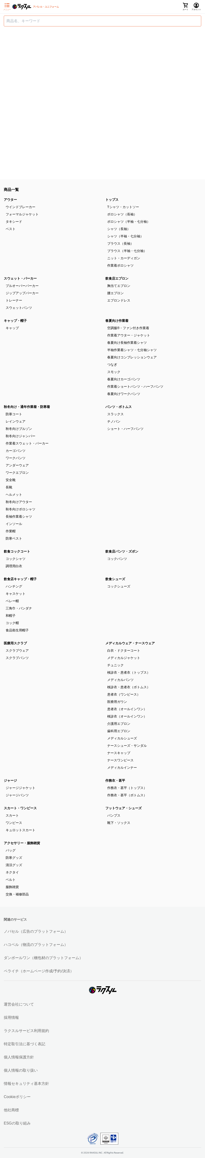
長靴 (9, 487)
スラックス (115, 414)
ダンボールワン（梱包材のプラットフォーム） (43, 958)
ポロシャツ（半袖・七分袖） (128, 221)
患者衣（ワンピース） (123, 694)
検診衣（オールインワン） (127, 716)
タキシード (14, 221)
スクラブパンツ (17, 658)
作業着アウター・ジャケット (128, 335)
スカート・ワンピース (20, 808)
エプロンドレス (118, 300)
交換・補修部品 (17, 894)
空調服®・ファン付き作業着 (128, 328)
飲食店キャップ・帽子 (20, 579)
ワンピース (14, 823)
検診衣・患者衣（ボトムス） (128, 687)
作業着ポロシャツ (120, 265)
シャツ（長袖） (118, 229)
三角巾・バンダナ (19, 608)
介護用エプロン (118, 724)
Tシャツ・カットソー (123, 207)
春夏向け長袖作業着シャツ (127, 342)
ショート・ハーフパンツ (125, 429)
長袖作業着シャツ (19, 516)
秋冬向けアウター (19, 502)
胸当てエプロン (118, 286)
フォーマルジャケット (22, 214)
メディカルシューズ (122, 738)
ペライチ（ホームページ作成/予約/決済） (39, 971)
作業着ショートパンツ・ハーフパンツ (135, 386)
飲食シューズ (115, 579)
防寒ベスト (14, 538)
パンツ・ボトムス (118, 407)
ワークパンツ (15, 458)
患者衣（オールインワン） (127, 709)
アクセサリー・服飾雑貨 (22, 843)
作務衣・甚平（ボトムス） (127, 795)
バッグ (11, 850)
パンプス (113, 815)
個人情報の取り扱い (21, 1070)
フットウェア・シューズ (123, 808)
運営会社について (19, 1004)
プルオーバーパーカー (22, 286)
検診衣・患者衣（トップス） (128, 672)
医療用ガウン (117, 702)
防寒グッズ (14, 858)
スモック (113, 372)
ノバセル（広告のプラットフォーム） (36, 931)
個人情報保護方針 (19, 1057)
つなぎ (112, 364)
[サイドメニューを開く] (7, 6)
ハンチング (14, 586)
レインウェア (15, 421)
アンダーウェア (17, 465)
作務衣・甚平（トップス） (127, 788)
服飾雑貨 (12, 887)
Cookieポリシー (17, 1097)
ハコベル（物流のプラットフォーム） (36, 945)
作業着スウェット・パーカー (27, 443)
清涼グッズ (14, 865)
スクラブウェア (17, 650)
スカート (12, 815)
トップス (112, 199)
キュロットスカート (20, 830)
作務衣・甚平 (115, 780)
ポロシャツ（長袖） (122, 214)
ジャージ (10, 780)
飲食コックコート (17, 551)
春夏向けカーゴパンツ (123, 379)
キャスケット (15, 594)
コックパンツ (117, 559)
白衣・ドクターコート (123, 650)
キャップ (12, 328)
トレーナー (14, 300)
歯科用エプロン (118, 731)
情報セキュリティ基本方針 (26, 1084)
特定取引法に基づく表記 (24, 1044)
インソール (14, 524)
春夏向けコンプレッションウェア (132, 357)
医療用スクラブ (15, 643)
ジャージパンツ (17, 795)
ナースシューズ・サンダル (127, 745)
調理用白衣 (14, 566)
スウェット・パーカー (20, 278)
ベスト (11, 229)
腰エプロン (115, 293)
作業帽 (11, 531)
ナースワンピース (120, 760)
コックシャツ (15, 559)
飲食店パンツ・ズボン (121, 551)
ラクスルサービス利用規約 (26, 1031)
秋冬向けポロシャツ (20, 509)
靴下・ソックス (118, 823)
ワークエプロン (17, 472)
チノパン (113, 421)
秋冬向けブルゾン (19, 429)
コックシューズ (118, 586)
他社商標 (11, 1110)
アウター (10, 199)
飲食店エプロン (116, 278)
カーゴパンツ (15, 451)
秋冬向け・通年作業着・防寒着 (27, 407)
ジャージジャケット (20, 788)
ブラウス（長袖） (120, 243)
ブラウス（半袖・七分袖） (127, 251)
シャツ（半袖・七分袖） (125, 236)
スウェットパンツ (19, 308)
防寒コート (14, 414)
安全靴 (11, 480)
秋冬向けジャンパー (20, 436)
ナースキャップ (118, 753)
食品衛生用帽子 (17, 630)
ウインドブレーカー (20, 207)
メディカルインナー (122, 767)
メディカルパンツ (120, 680)
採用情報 (11, 1017)
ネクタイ (12, 872)
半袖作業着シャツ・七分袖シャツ (132, 350)
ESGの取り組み (17, 1123)
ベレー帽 (12, 601)
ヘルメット (14, 494)
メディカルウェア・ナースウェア (130, 643)
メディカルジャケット (123, 658)
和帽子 (11, 615)
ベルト (11, 879)
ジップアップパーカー (22, 293)
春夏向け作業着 (116, 321)
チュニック (115, 665)
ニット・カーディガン (123, 258)
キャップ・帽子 (15, 321)
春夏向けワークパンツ (123, 394)
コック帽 (12, 623)
